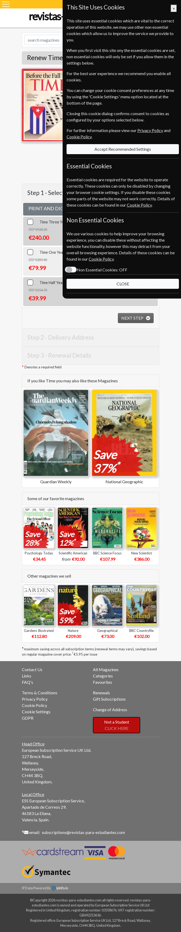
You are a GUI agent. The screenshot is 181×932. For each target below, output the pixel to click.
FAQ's (27, 682)
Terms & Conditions (39, 692)
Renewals (101, 692)
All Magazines (106, 669)
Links (26, 675)
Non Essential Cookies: (102, 269)
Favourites (102, 682)
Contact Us (32, 669)
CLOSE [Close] (123, 283)
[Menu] (6, 4)
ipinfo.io (60, 888)
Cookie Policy (34, 705)
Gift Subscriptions (109, 698)
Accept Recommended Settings (122, 149)
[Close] (173, 8)
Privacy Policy (35, 698)
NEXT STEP (132, 317)
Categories (103, 675)
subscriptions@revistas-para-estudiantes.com (83, 832)
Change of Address (110, 709)
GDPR (27, 717)
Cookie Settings (36, 711)
